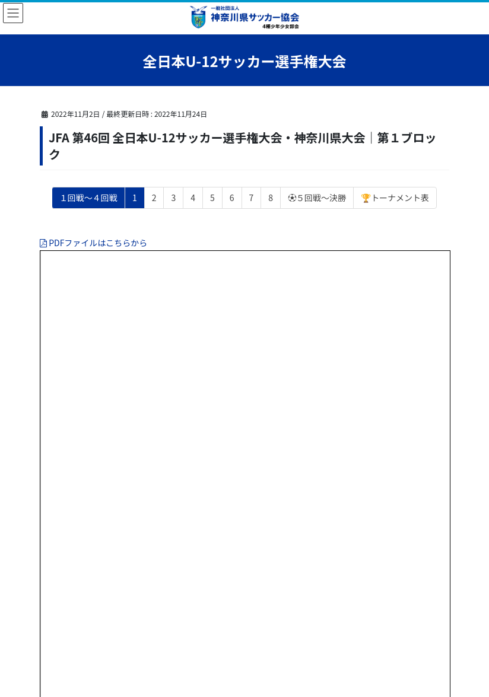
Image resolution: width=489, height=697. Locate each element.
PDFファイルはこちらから (93, 243)
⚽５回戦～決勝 (317, 197)
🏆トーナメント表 (395, 197)
